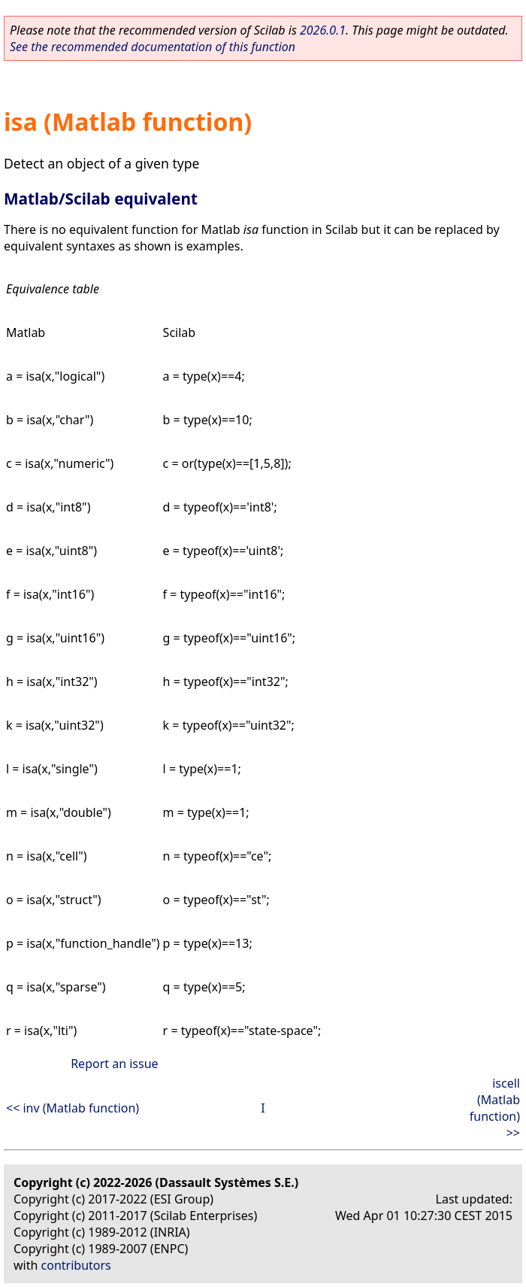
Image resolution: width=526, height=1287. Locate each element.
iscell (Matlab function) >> (495, 1108)
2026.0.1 (323, 30)
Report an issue (114, 1063)
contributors (76, 1265)
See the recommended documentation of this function (152, 46)
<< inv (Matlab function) (72, 1108)
